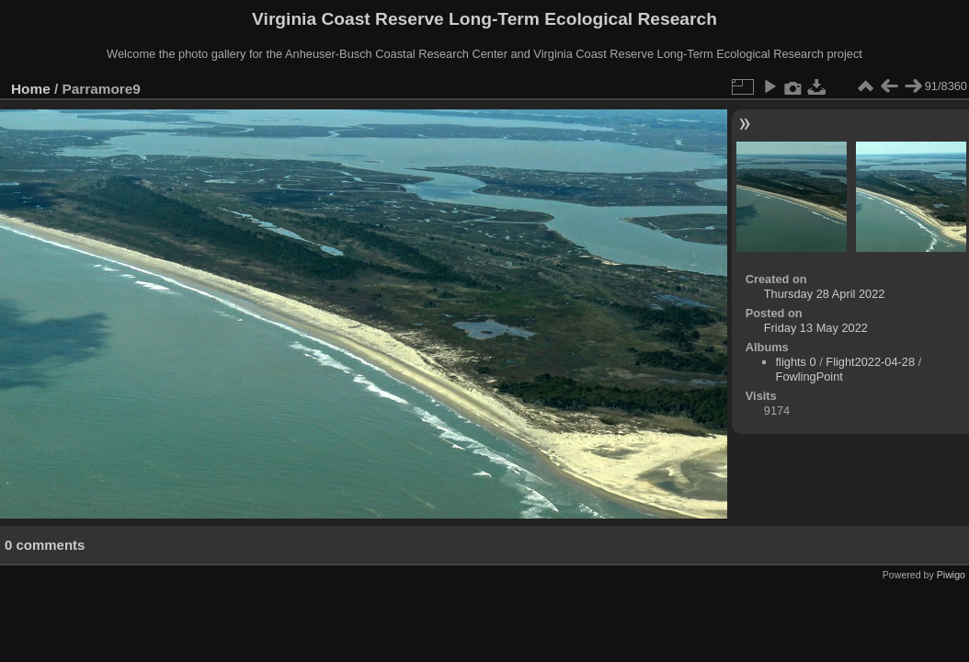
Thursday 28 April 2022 (824, 294)
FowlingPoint (809, 376)
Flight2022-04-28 (870, 362)
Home (31, 89)
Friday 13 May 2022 (816, 328)
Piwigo (951, 574)
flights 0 (796, 362)
